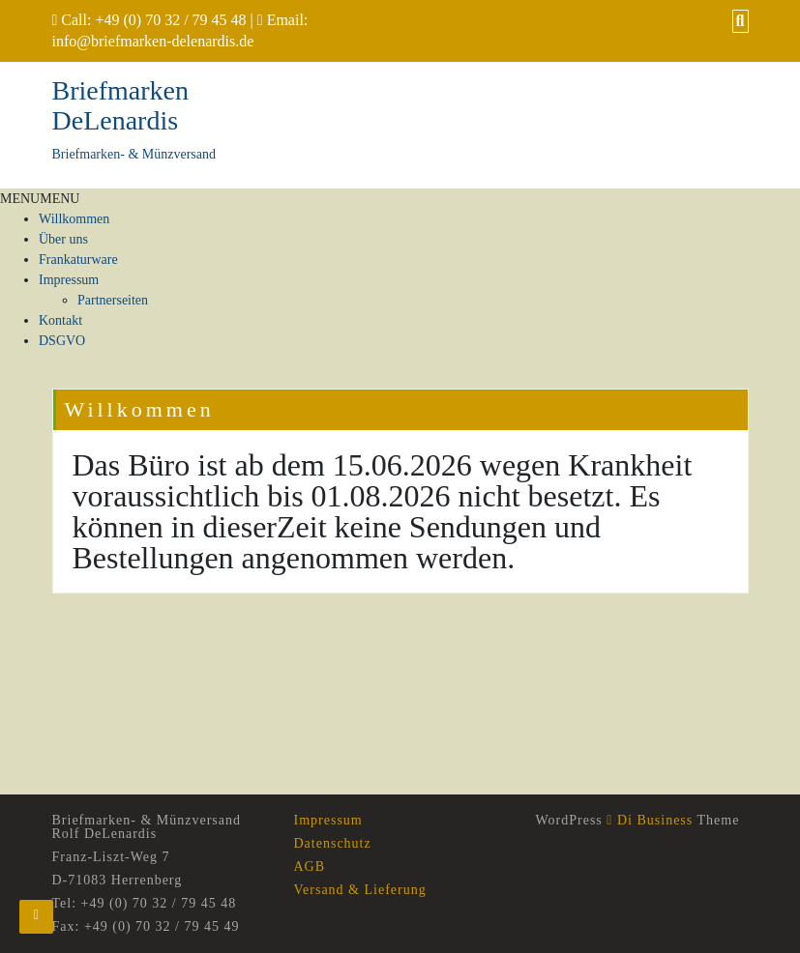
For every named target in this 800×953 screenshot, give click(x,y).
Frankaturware (78, 259)
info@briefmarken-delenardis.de (153, 41)
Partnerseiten (112, 300)
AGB (310, 866)
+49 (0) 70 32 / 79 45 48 (170, 20)
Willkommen (74, 219)
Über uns (63, 239)
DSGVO (62, 340)
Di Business (650, 820)
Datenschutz (332, 843)
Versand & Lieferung (360, 889)
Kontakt (60, 320)
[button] (39, 198)
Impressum (69, 280)
